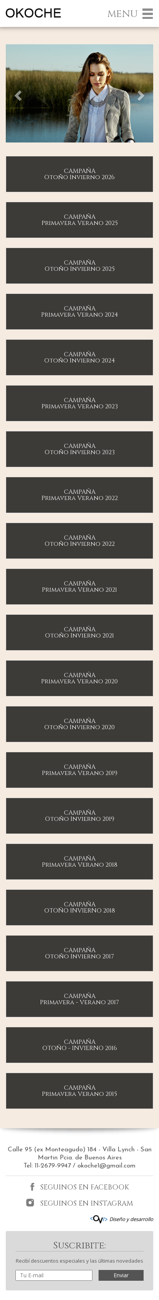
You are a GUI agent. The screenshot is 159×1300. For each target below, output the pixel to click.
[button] (17, 93)
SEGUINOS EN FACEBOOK (79, 1187)
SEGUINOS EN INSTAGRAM (79, 1203)
